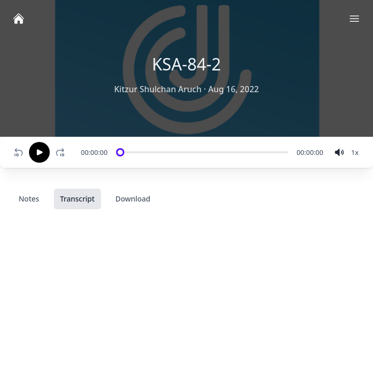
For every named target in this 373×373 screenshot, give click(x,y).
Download (133, 199)
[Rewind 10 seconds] (18, 152)
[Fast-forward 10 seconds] (62, 152)
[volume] (339, 152)
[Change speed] (355, 152)
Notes (29, 199)
